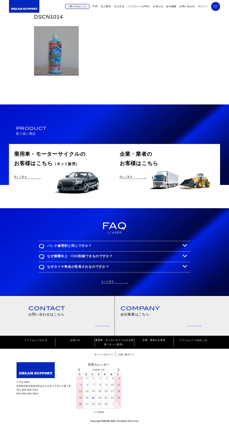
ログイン (203, 6)
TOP (95, 6)
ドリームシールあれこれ (193, 348)
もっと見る (107, 288)
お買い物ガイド (127, 362)
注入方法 (119, 6)
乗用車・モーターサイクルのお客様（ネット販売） (114, 350)
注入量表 (106, 6)
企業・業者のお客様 (153, 348)
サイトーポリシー (103, 362)
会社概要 (171, 6)
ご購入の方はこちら (77, 6)
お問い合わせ (187, 6)
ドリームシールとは (35, 348)
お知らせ (158, 6)
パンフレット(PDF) (138, 6)
